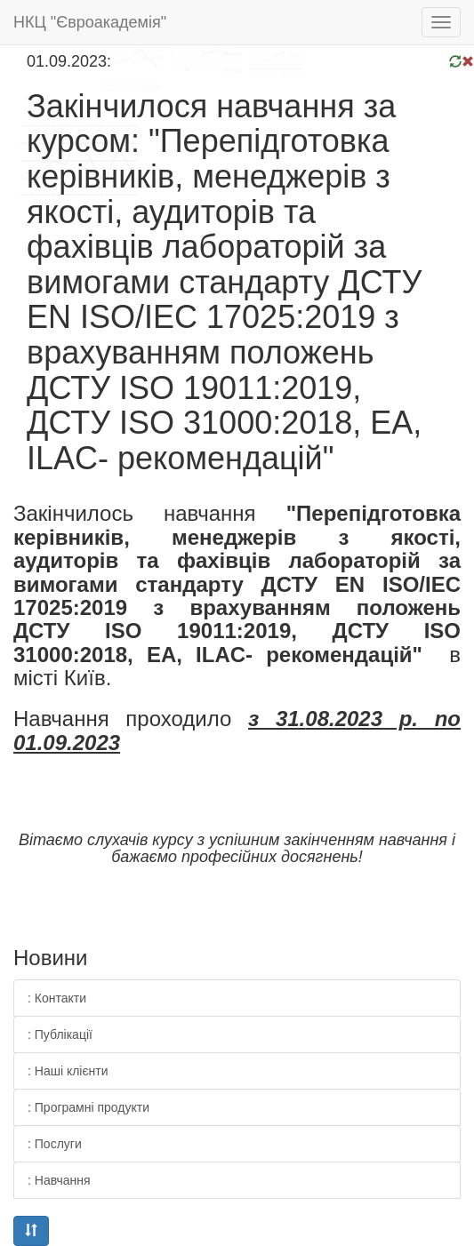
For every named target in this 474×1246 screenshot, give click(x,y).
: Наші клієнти (68, 1071)
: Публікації (60, 1034)
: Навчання (59, 1180)
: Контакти (57, 998)
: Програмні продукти (88, 1107)
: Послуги (55, 1144)
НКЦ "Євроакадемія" (89, 22)
